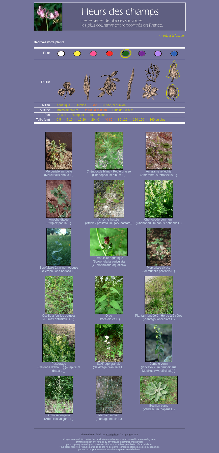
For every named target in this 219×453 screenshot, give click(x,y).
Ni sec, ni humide (114, 105)
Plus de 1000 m (122, 110)
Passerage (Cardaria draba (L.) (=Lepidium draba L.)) (59, 366)
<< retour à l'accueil (172, 35)
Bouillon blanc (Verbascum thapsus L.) (159, 406)
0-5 (59, 119)
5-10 (69, 119)
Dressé (61, 115)
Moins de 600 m (67, 110)
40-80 (109, 119)
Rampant (78, 115)
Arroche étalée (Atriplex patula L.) (58, 220)
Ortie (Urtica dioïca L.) (109, 316)
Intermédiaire (98, 115)
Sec (94, 105)
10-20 (82, 119)
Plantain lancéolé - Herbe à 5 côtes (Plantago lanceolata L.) (158, 316)
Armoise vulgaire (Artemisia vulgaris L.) (58, 416)
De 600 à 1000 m (95, 110)
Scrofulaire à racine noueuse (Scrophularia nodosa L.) (59, 268)
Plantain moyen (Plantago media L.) (109, 416)
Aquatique (63, 105)
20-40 (95, 119)
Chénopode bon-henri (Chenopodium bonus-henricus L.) (158, 220)
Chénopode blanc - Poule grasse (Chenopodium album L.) (109, 172)
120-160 (138, 119)
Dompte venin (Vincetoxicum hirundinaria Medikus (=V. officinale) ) (158, 366)
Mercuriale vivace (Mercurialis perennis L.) (159, 268)
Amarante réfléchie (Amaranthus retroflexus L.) (158, 172)
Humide (81, 105)
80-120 (122, 119)
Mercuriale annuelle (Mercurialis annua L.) (58, 172)
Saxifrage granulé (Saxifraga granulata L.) (108, 364)
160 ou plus (157, 119)
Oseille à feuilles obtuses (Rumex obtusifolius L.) (59, 316)
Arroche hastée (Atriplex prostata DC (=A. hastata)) (108, 220)
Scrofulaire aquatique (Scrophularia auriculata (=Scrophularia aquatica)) (109, 260)
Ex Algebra (112, 434)
